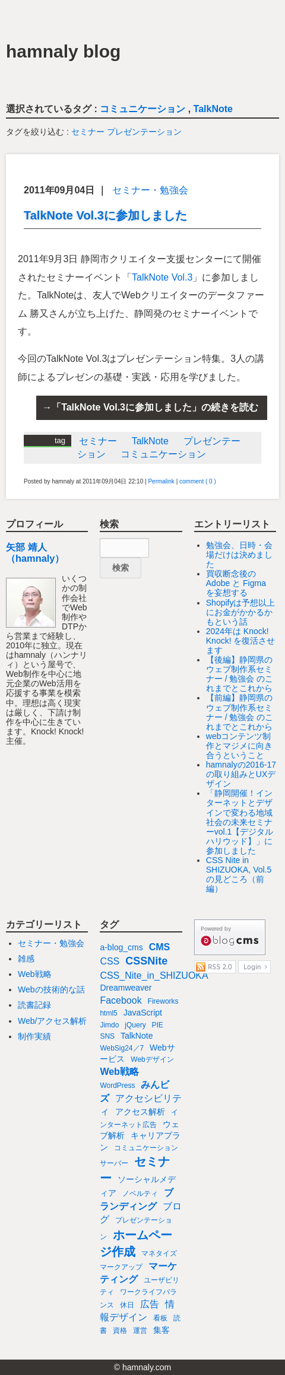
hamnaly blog (63, 51)
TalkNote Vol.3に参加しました (105, 215)
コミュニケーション (142, 109)
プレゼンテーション (144, 131)
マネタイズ (159, 1253)
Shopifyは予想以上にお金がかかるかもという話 (241, 612)
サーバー (114, 1163)
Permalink (161, 481)
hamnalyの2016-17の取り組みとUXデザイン (241, 774)
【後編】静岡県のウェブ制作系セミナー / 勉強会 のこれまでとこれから (240, 674)
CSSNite (146, 961)
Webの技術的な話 (51, 989)
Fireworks (163, 1001)
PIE (157, 1025)
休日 (127, 1305)
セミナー (87, 131)
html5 (108, 1013)
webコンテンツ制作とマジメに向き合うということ (239, 745)
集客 (161, 1330)
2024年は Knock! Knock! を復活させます (241, 640)
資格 (120, 1330)
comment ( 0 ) (197, 481)
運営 (140, 1330)
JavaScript (143, 1012)
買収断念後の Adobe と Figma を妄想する (236, 583)
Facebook (120, 1000)
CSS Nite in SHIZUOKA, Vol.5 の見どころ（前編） (238, 874)
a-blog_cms (121, 947)
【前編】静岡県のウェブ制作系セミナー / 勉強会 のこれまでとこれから (240, 712)
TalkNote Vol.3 (162, 277)
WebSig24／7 (122, 1048)
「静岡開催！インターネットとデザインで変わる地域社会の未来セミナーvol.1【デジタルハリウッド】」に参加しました (240, 821)
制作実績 (34, 1036)
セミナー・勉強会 (150, 190)
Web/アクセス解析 (52, 1021)
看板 (160, 1318)
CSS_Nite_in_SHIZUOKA (154, 975)
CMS (159, 947)
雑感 (26, 958)
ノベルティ (140, 1193)
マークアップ (121, 1267)
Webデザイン (152, 1059)
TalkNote (213, 109)
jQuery (135, 1025)
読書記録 (34, 1005)
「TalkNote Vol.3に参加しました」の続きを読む (155, 407)
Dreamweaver (125, 987)
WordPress (117, 1085)
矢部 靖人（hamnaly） (35, 553)
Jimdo (109, 1025)
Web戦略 (35, 974)
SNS (107, 1036)
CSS (109, 961)
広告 (149, 1304)
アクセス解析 (140, 1111)
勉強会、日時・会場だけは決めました (239, 554)
